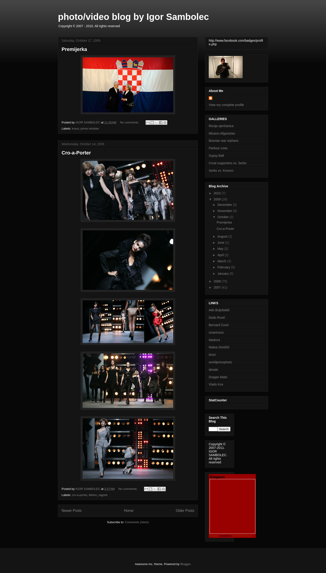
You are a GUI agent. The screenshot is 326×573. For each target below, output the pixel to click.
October (223, 217)
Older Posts (185, 511)
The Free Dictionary (241, 535)
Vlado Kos (216, 384)
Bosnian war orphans (224, 140)
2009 (218, 199)
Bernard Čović (219, 325)
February (224, 267)
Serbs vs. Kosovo (221, 170)
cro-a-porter (79, 495)
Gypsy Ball (216, 155)
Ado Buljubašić (219, 310)
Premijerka (74, 49)
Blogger (185, 564)
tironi (212, 354)
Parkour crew (218, 148)
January (223, 273)
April (221, 255)
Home (129, 511)
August (222, 236)
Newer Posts (72, 511)
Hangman (214, 535)
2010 (218, 193)
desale (213, 369)
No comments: (130, 122)
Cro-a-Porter (76, 153)
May (220, 248)
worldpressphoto (220, 362)
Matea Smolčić (219, 347)
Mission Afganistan (222, 133)
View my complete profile (226, 105)
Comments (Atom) (137, 522)
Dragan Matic (218, 377)
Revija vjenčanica (221, 126)
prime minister (90, 128)
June (221, 242)
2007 (218, 287)
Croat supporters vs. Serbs (228, 163)
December (225, 205)
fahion (93, 495)
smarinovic (216, 332)
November (225, 211)
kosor (75, 128)
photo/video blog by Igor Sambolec (133, 17)
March (222, 261)
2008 (218, 281)
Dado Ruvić (217, 317)
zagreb (103, 495)
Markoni (214, 340)
